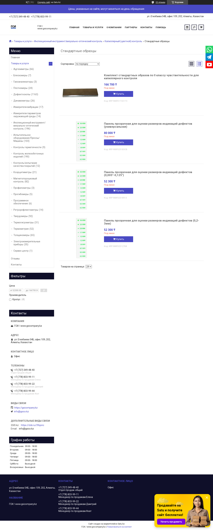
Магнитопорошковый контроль (25, 180)
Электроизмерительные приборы (26, 243)
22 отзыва (160, 2)
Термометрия (21, 228)
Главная (74, 27)
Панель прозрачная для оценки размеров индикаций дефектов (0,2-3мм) (151, 222)
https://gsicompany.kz (26, 407)
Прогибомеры (21, 194)
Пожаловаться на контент (119, 527)
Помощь (161, 27)
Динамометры (21, 100)
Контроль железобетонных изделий (28, 155)
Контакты (146, 27)
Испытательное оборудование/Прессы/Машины (26, 138)
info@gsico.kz (21, 411)
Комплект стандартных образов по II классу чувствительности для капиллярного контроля (151, 77)
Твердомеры (20, 216)
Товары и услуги (93, 27)
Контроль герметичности (27, 147)
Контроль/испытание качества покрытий (25, 164)
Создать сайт (43, 2)
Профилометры (22, 188)
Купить (120, 94)
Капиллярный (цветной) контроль (123, 41)
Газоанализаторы (23, 81)
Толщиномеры (21, 235)
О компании (113, 27)
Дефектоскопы (21, 94)
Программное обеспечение (21, 202)
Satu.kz (121, 524)
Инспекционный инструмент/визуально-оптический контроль (68, 41)
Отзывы (15, 258)
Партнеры (131, 27)
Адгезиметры (21, 69)
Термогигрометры (23, 222)
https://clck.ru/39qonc (32, 425)
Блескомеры (20, 75)
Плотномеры (20, 88)
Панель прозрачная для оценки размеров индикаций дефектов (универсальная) (148, 125)
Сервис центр (21, 250)
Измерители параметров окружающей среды (27, 115)
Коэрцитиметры (22, 172)
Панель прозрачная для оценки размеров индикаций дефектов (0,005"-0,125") (148, 174)
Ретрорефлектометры (25, 210)
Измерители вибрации (25, 107)
